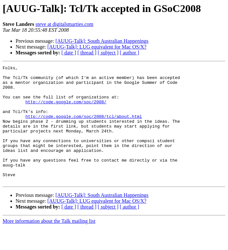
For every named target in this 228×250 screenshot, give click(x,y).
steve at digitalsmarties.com (64, 24)
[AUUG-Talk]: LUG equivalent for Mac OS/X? (96, 47)
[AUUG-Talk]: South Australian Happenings (102, 41)
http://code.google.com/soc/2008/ (66, 109)
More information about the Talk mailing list (49, 244)
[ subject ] (108, 52)
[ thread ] (86, 52)
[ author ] (129, 52)
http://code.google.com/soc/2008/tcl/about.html (83, 127)
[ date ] (68, 52)
